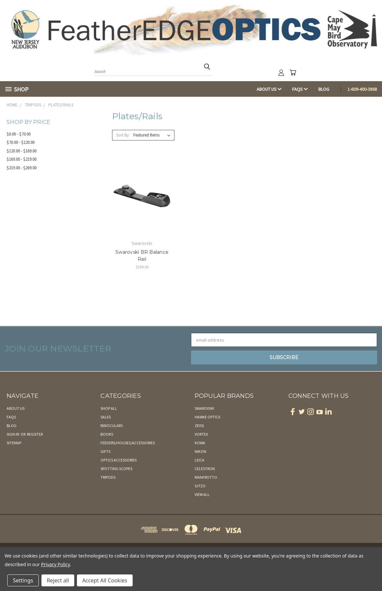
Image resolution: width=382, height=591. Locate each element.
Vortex (201, 434)
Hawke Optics (207, 416)
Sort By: (123, 135)
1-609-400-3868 (362, 89)
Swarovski (204, 408)
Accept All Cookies (104, 580)
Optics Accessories (118, 459)
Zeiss (199, 425)
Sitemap (14, 442)
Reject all (58, 580)
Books (106, 434)
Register (35, 434)
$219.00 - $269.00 (21, 168)
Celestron (205, 468)
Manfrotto (206, 477)
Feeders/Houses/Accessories (127, 442)
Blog (323, 89)
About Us (269, 89)
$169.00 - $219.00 (21, 159)
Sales (105, 416)
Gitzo (200, 485)
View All (202, 494)
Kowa (200, 442)
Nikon (200, 451)
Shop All (108, 408)
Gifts (105, 451)
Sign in (13, 434)
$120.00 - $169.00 (21, 151)
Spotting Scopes (116, 468)
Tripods (107, 477)
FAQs (300, 89)
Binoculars (111, 425)
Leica (199, 459)
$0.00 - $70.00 (19, 134)
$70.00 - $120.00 (20, 142)
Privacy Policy (55, 564)
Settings (23, 580)
